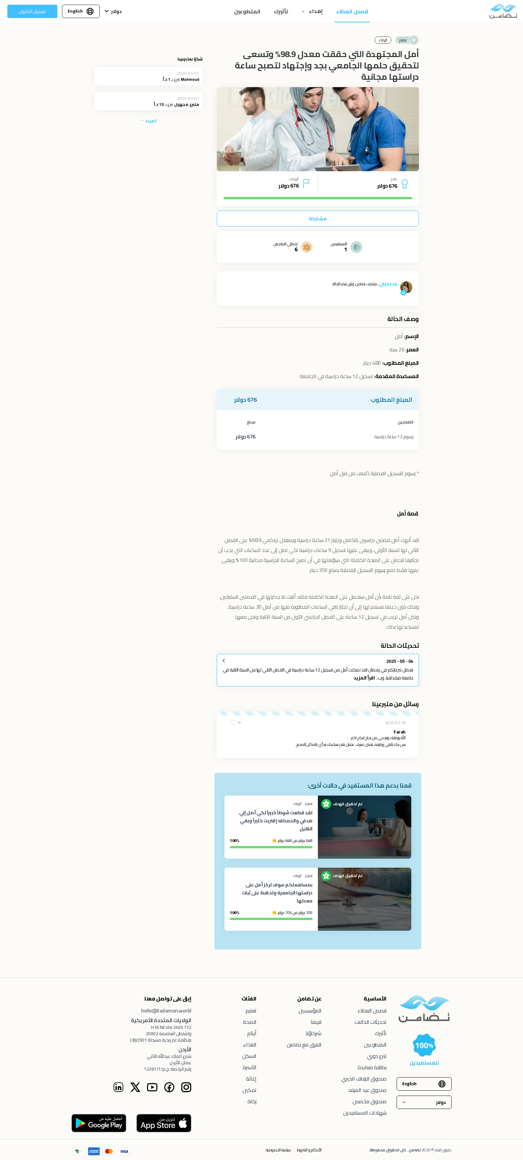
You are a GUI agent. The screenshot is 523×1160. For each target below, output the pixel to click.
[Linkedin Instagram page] (118, 1091)
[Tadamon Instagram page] (186, 1091)
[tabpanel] (318, 129)
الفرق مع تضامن (304, 1045)
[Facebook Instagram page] (169, 1091)
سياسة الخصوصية (278, 1150)
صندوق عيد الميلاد (367, 1090)
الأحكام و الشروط (309, 1150)
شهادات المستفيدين (365, 1113)
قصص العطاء (352, 11)
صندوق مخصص (370, 1101)
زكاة (251, 1101)
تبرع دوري (377, 1056)
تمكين (249, 1090)
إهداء (315, 11)
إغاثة (251, 1079)
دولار (116, 11)
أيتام (251, 1033)
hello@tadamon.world (166, 1010)
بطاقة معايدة (372, 1067)
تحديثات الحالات (371, 1022)
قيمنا (316, 1022)
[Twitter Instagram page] (135, 1091)
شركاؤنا (314, 1033)
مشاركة (318, 218)
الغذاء (249, 1045)
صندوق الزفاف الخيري (364, 1079)
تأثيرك (281, 11)
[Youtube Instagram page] (152, 1091)
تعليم (250, 1010)
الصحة (249, 1022)
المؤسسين (310, 1010)
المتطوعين (247, 11)
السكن (249, 1056)
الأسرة (249, 1067)
